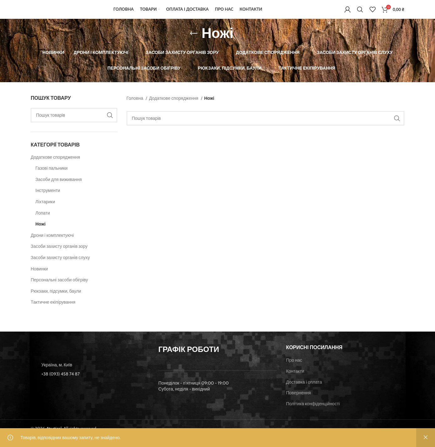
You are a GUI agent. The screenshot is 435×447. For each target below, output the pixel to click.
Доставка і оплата (304, 391)
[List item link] (90, 383)
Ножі (40, 233)
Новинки (39, 278)
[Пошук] (360, 14)
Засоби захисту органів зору (59, 255)
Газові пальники (51, 177)
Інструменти (47, 200)
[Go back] (194, 42)
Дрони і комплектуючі (52, 244)
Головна (135, 107)
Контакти (295, 380)
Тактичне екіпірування (53, 311)
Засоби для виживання (58, 188)
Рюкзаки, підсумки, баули (56, 300)
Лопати (42, 222)
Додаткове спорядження (55, 166)
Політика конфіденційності (313, 413)
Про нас (294, 369)
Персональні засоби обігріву (59, 289)
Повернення (298, 402)
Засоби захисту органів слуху (60, 267)
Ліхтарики (45, 211)
